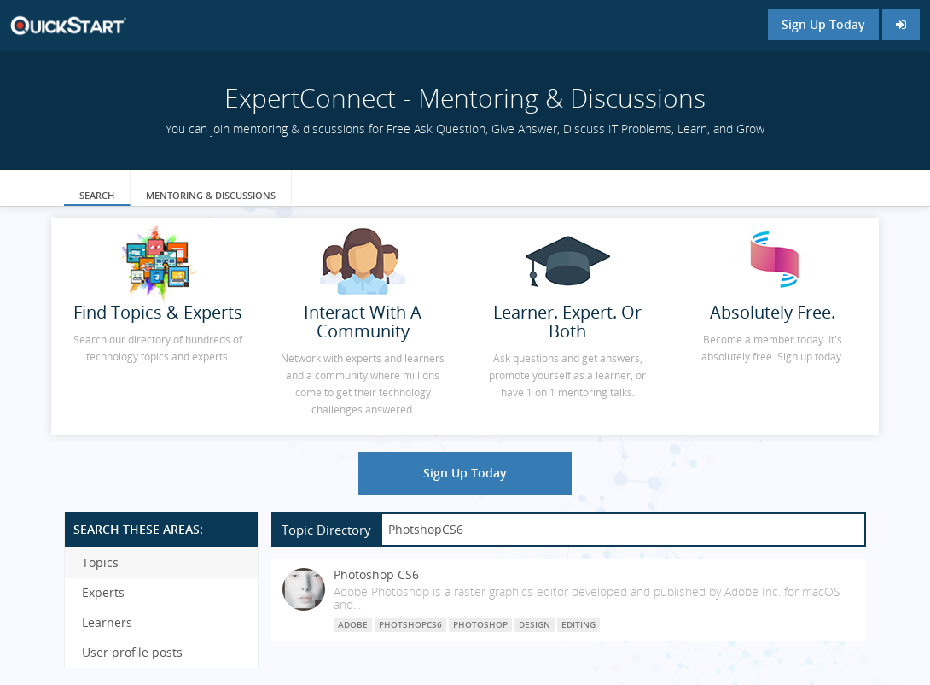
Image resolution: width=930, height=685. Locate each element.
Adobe (353, 624)
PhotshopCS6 (410, 624)
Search (96, 195)
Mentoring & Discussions (211, 195)
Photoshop (480, 624)
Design (534, 624)
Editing (578, 624)
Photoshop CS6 (376, 574)
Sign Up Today (823, 24)
